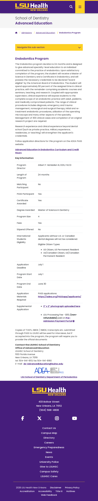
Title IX (59, 491)
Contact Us (49, 428)
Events (49, 457)
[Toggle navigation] (79, 47)
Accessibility (45, 491)
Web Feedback (49, 495)
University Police (49, 462)
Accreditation (27, 491)
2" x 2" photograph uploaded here (61, 306)
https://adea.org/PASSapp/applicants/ (59, 296)
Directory (49, 437)
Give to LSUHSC (49, 466)
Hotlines (70, 491)
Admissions (26, 32)
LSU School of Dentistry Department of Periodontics (49, 377)
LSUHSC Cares (49, 476)
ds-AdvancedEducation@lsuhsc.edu (43, 363)
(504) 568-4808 (49, 410)
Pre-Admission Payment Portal (57, 319)
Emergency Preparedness (49, 447)
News (49, 452)
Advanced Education (33, 23)
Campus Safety (49, 471)
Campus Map (49, 433)
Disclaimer (55, 487)
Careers (49, 442)
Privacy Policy (72, 487)
